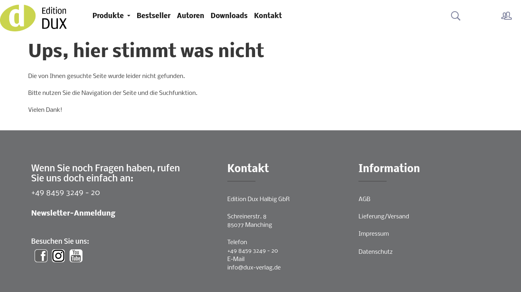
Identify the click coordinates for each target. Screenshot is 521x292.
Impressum (373, 234)
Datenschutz (375, 252)
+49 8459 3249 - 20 (65, 193)
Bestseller (154, 16)
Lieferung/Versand (383, 217)
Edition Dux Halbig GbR (258, 199)
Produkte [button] (109, 16)
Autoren (190, 16)
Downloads (229, 16)
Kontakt (268, 16)
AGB (364, 199)
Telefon (237, 242)
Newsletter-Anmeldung (73, 214)
